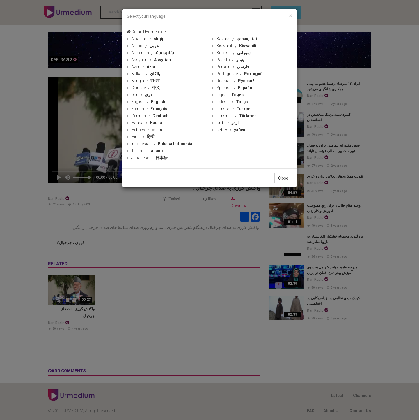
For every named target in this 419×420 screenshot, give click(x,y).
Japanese (149, 157)
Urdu (227, 122)
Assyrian (151, 59)
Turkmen (236, 115)
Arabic (145, 45)
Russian (235, 80)
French (149, 108)
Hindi (143, 136)
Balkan (145, 73)
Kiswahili (236, 45)
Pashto (230, 59)
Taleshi (232, 101)
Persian (232, 66)
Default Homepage (146, 31)
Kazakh (236, 38)
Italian (147, 150)
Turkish (233, 108)
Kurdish (233, 52)
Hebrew (146, 129)
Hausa (146, 122)
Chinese (145, 87)
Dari (141, 94)
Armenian (152, 52)
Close (283, 178)
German (149, 115)
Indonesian (161, 143)
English (148, 101)
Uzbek (230, 129)
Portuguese (240, 73)
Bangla (145, 80)
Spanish (234, 87)
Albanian (147, 38)
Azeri (144, 66)
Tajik (230, 94)
